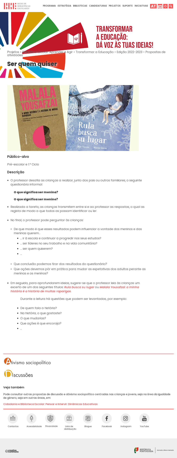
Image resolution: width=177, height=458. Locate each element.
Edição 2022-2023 (130, 52)
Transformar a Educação (95, 52)
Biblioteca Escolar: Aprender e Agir (47, 52)
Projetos (114, 5)
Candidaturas (98, 5)
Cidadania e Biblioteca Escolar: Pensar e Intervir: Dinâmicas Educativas (50, 404)
